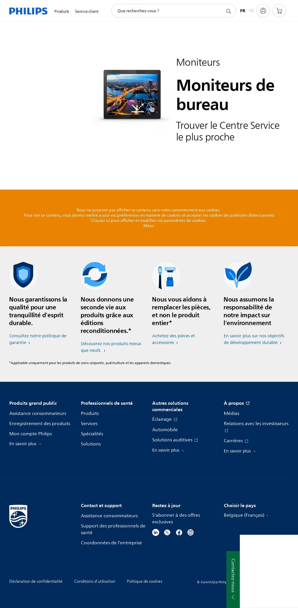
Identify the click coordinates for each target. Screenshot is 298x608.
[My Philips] (263, 11)
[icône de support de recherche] (228, 11)
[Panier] (279, 11)
